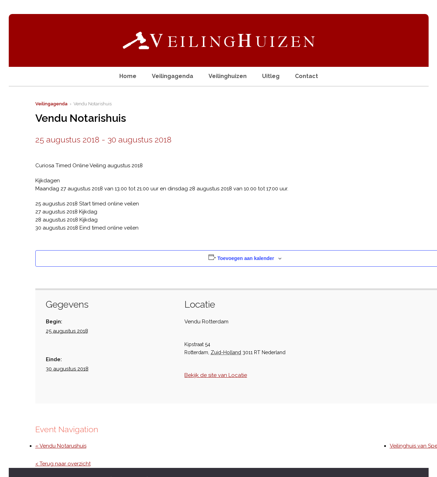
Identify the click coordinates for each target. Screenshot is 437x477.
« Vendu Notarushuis (60, 446)
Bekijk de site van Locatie (215, 375)
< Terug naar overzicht (63, 464)
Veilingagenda (172, 76)
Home (127, 76)
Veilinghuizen (228, 76)
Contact (306, 76)
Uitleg (271, 76)
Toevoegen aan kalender (245, 258)
